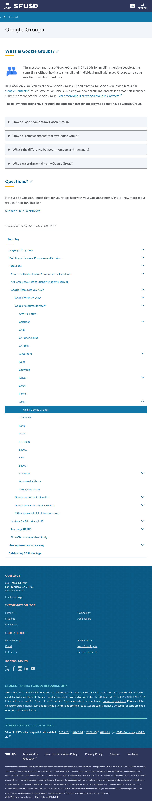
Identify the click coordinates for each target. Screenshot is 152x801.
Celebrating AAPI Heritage (25, 553)
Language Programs (21, 250)
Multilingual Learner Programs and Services (35, 257)
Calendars (11, 651)
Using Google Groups (36, 409)
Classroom (25, 353)
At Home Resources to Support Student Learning (39, 281)
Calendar (24, 321)
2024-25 (65, 732)
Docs (22, 361)
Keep (22, 425)
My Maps (24, 441)
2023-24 (79, 732)
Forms (22, 393)
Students (10, 618)
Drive (22, 377)
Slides (22, 465)
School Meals (84, 640)
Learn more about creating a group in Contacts (90, 96)
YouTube (24, 473)
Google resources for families (32, 497)
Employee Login (14, 597)
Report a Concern (87, 651)
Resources (15, 265)
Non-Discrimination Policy (61, 754)
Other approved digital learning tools (37, 513)
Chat (22, 329)
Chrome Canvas (28, 337)
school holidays (26, 705)
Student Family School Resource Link (38, 692)
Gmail (13, 17)
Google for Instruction (28, 297)
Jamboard (25, 417)
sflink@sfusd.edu (104, 696)
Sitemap (115, 754)
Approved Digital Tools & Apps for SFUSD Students (41, 273)
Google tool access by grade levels (35, 505)
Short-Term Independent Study (29, 537)
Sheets (23, 449)
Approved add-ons (30, 481)
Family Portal (12, 640)
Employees (11, 624)
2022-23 (92, 732)
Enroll (8, 646)
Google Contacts (17, 91)
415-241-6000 (14, 590)
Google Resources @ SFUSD (27, 289)
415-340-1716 (131, 696)
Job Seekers (84, 618)
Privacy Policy (94, 754)
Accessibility (30, 754)
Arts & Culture (27, 313)
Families (10, 612)
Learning (13, 239)
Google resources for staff (30, 305)
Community (84, 612)
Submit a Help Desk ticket (22, 211)
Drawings (24, 369)
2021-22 (106, 732)
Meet (22, 433)
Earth (22, 385)
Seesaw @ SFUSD (21, 529)
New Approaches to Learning (26, 545)
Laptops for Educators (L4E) (27, 521)
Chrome (24, 345)
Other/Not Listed (29, 489)
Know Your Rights (87, 646)
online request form (114, 701)
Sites (22, 457)
